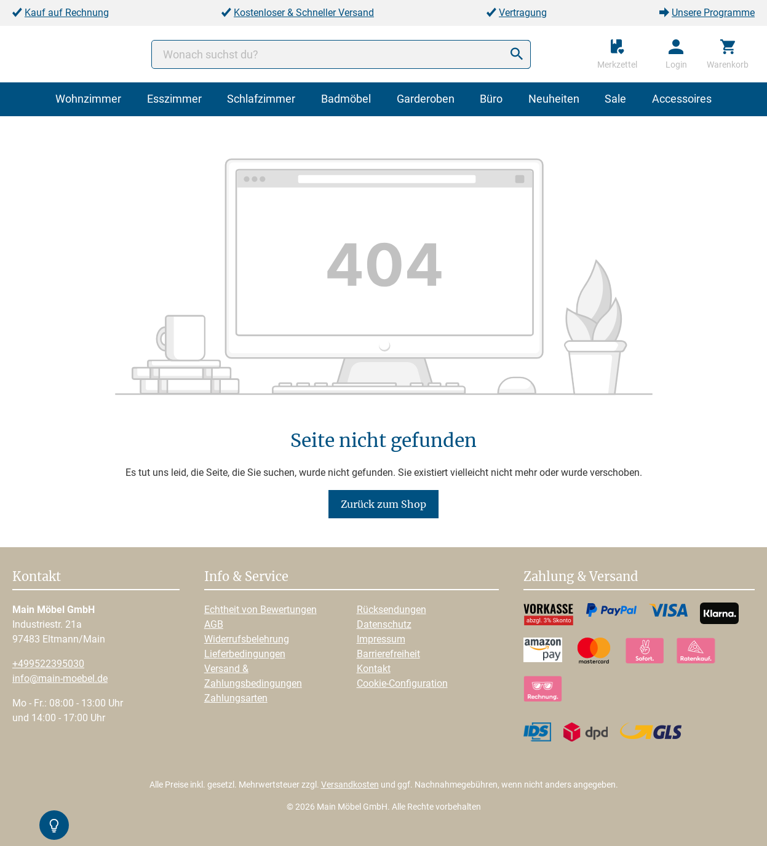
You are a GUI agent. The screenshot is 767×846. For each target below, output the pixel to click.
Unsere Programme (713, 12)
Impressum (381, 639)
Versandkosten (350, 784)
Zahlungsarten (236, 698)
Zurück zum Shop (383, 504)
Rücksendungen (391, 609)
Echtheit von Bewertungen (260, 609)
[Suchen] (516, 54)
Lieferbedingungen (244, 654)
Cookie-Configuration (402, 683)
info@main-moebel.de (60, 678)
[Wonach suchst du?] (341, 54)
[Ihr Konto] (676, 54)
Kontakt (374, 668)
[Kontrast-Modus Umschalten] (54, 825)
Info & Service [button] (246, 577)
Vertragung (523, 12)
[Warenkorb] (728, 54)
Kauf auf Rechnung (67, 12)
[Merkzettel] (617, 54)
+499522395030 (48, 664)
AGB (213, 624)
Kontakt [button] (36, 577)
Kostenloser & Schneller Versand (304, 12)
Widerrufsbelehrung (246, 639)
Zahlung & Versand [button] (580, 577)
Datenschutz (384, 624)
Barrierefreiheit (388, 654)
